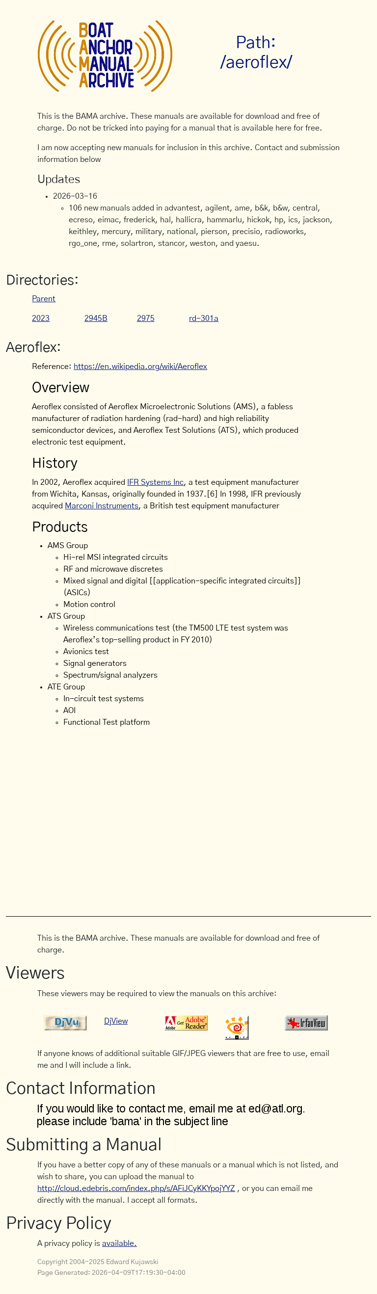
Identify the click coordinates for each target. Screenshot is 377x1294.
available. (119, 1243)
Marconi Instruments (101, 506)
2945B (96, 318)
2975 (146, 318)
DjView (116, 1021)
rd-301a (203, 318)
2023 (41, 318)
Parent (43, 299)
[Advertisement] (207, 820)
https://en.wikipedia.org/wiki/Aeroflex (140, 366)
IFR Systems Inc (155, 482)
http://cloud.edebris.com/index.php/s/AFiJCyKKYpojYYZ (136, 1188)
